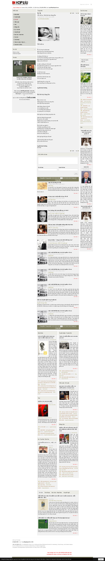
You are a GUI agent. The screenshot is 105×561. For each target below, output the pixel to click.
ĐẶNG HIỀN (48, 483)
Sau (76, 13)
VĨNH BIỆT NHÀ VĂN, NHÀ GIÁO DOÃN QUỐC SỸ (86, 132)
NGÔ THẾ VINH (53, 339)
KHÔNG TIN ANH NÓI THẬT (45, 401)
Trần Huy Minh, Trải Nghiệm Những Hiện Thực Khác (60, 224)
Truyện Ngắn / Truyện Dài (65, 333)
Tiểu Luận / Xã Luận (64, 383)
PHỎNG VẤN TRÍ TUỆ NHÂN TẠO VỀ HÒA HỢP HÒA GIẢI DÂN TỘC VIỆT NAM (68, 429)
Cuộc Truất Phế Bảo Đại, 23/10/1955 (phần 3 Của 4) (60, 284)
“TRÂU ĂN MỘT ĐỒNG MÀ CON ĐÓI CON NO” (68, 337)
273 (53, 178)
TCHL (86, 146)
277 (64, 178)
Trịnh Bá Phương (70, 476)
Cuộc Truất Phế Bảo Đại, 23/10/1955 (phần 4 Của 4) (60, 310)
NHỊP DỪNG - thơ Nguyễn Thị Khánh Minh (85, 107)
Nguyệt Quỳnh (64, 476)
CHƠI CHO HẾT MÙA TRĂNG (67, 370)
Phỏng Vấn (61, 424)
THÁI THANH (48, 484)
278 (67, 178)
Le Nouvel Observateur (52, 243)
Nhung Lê (73, 416)
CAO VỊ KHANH (87, 120)
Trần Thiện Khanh (51, 199)
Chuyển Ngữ (66, 492)
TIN (81, 127)
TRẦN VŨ (50, 227)
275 (58, 178)
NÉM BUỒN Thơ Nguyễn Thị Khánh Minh (84, 112)
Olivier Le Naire (16, 52)
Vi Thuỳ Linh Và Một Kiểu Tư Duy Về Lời (58, 196)
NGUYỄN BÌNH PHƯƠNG (43, 18)
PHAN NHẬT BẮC (64, 372)
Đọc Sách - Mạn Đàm (57, 492)
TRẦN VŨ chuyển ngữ (59, 213)
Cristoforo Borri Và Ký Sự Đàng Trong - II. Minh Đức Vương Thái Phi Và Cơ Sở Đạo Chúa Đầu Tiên (47, 387)
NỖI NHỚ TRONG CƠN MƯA (84, 65)
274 (56, 178)
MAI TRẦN (64, 469)
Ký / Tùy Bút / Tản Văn (43, 439)
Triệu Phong (50, 185)
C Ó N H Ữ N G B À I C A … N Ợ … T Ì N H (47, 443)
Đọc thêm (75, 193)
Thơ (39, 398)
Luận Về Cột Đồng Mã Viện (54, 182)
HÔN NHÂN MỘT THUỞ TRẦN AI (68, 377)
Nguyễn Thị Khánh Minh (48, 431)
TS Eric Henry (59, 500)
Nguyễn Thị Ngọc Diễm (42, 302)
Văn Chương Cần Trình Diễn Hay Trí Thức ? (58, 210)
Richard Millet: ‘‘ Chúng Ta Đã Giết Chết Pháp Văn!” (60, 240)
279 (69, 178)
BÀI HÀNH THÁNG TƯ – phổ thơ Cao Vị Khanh (86, 118)
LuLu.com (32, 90)
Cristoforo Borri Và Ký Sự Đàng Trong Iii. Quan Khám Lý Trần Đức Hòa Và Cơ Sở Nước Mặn (47, 383)
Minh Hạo (72, 389)
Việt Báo (86, 220)
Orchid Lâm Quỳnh (17, 53)
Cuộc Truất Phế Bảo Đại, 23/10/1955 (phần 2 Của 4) (60, 269)
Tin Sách (41, 492)
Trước (73, 13)
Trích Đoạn (47, 492)
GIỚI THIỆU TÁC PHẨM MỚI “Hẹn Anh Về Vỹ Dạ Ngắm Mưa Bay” (54, 517)
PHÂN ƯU (86, 167)
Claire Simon (55, 227)
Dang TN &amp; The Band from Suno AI (45, 417)
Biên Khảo (40, 333)
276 (61, 178)
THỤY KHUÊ (43, 384)
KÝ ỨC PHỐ (42, 426)
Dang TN (54, 434)
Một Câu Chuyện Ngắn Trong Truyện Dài (46, 299)
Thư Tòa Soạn (83, 10)
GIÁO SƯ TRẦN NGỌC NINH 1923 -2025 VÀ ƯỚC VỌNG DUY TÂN (46, 337)
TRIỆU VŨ (51, 447)
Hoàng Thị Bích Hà (64, 341)
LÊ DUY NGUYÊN (52, 404)
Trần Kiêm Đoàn (74, 432)
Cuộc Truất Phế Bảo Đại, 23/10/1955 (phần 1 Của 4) (60, 252)
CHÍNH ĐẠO (50, 255)
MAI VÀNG (42, 484)
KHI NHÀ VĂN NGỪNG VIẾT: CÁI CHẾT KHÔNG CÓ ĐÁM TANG (67, 387)
